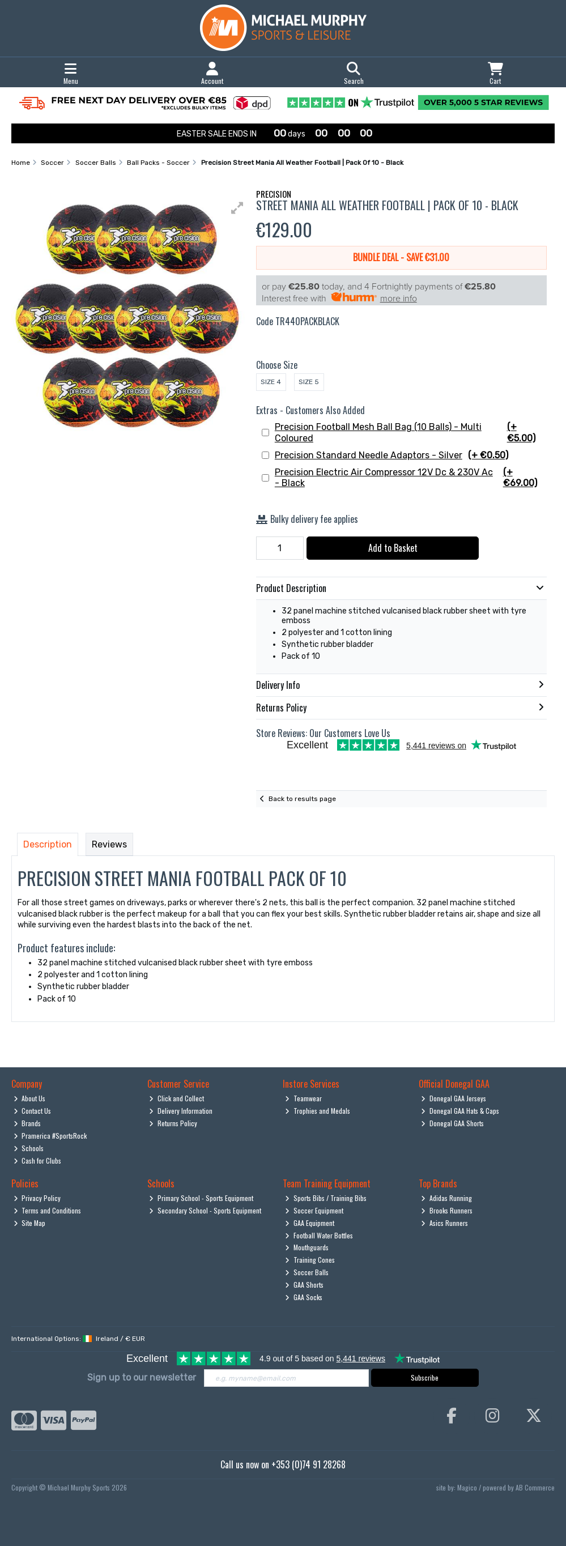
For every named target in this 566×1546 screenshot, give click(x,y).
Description (47, 844)
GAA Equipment (309, 1223)
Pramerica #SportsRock (50, 1135)
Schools (29, 1148)
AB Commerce (535, 1487)
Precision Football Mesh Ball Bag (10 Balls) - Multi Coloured (409, 432)
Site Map (30, 1223)
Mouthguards (307, 1247)
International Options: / (78, 1339)
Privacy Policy (37, 1198)
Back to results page (302, 799)
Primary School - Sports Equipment (201, 1198)
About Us (30, 1098)
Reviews (109, 844)
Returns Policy (173, 1123)
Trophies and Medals (317, 1110)
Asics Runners (444, 1223)
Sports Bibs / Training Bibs (326, 1198)
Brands (27, 1123)
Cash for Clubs (38, 1160)
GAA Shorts (304, 1284)
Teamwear (303, 1098)
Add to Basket (393, 548)
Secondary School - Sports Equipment (205, 1210)
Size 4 (271, 382)
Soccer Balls (307, 1272)
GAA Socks (303, 1297)
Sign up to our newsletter (141, 1377)
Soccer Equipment (314, 1210)
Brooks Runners (447, 1210)
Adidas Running (446, 1198)
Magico (467, 1487)
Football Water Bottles (319, 1235)
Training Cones (310, 1259)
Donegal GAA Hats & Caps (460, 1110)
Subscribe (425, 1377)
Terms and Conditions (48, 1210)
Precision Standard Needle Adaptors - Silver (391, 455)
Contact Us (33, 1110)
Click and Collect (176, 1098)
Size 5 (309, 382)
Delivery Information (180, 1110)
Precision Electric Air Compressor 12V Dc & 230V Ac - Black (409, 477)
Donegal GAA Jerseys (453, 1098)
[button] (237, 208)
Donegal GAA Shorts (452, 1123)
